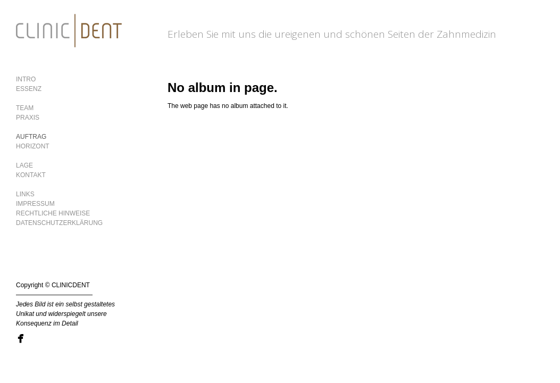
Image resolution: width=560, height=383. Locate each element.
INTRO (26, 79)
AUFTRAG (31, 136)
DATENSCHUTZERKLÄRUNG (59, 223)
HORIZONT (32, 146)
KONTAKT (31, 175)
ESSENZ (28, 89)
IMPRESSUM (35, 203)
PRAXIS (27, 117)
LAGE (24, 165)
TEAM (25, 108)
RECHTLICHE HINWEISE (53, 213)
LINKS (25, 194)
